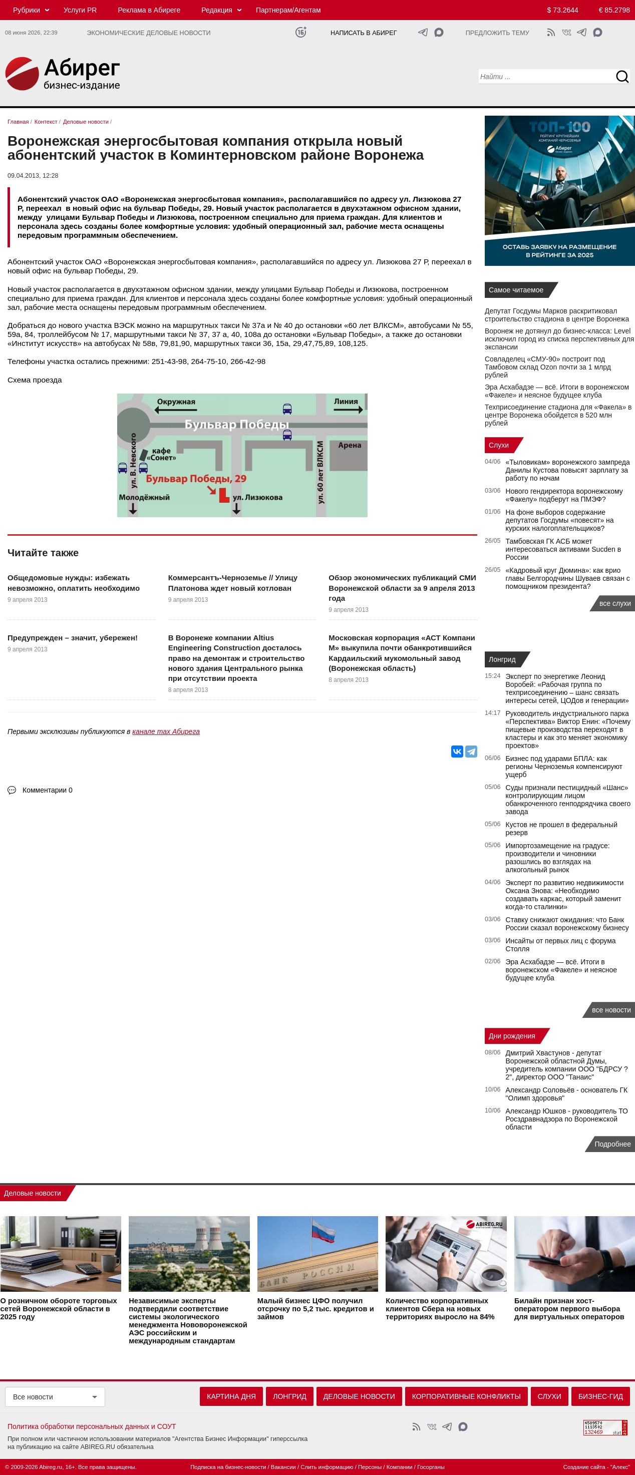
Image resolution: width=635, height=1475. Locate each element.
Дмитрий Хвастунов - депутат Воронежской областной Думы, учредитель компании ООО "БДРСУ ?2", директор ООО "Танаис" (567, 1065)
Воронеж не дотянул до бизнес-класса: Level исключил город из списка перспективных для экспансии (559, 339)
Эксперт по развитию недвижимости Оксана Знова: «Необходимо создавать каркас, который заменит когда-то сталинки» (565, 895)
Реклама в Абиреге (149, 10)
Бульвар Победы (324, 289)
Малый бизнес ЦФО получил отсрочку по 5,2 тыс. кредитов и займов (315, 1309)
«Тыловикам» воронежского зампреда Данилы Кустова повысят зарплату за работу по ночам (568, 470)
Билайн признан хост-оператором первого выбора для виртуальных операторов (569, 1309)
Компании (400, 1467)
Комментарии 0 (48, 790)
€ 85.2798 (614, 10)
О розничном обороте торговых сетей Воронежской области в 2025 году (59, 1309)
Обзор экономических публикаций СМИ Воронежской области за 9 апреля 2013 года (402, 587)
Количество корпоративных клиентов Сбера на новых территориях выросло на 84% (440, 1309)
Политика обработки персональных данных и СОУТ (92, 1426)
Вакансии (283, 1467)
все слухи (615, 603)
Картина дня (231, 1396)
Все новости (33, 1397)
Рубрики (26, 10)
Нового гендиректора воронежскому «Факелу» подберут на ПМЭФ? (564, 495)
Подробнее (612, 1144)
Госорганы (431, 1467)
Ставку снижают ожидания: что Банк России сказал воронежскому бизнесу (567, 924)
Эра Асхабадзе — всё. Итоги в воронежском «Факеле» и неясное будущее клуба (557, 391)
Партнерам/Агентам (288, 10)
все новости (611, 1010)
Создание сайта (584, 1467)
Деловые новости (32, 1193)
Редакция (216, 10)
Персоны (370, 1467)
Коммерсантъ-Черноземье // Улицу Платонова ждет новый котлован (233, 582)
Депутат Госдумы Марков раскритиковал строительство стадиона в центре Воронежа (557, 315)
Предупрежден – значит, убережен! (73, 637)
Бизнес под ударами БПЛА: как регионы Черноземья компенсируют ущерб (564, 767)
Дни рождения (512, 1036)
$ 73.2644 (562, 10)
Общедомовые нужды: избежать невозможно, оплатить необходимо (74, 582)
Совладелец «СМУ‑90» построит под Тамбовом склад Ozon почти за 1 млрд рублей (548, 367)
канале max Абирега (166, 731)
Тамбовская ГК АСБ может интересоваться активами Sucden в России (563, 549)
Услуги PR (80, 10)
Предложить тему (497, 33)
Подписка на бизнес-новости (228, 1467)
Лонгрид (502, 659)
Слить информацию (326, 1467)
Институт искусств (44, 343)
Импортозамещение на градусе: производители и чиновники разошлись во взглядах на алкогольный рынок (558, 858)
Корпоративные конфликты (466, 1396)
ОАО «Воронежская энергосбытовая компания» (170, 261)
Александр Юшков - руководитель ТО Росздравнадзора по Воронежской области (567, 1119)
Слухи (499, 445)
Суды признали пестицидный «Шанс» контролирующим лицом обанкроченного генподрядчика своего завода (568, 800)
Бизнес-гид (600, 1396)
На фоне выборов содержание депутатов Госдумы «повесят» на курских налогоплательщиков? (560, 520)
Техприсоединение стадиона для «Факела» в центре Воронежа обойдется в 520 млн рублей (558, 415)
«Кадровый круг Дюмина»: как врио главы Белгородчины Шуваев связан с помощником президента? (568, 578)
